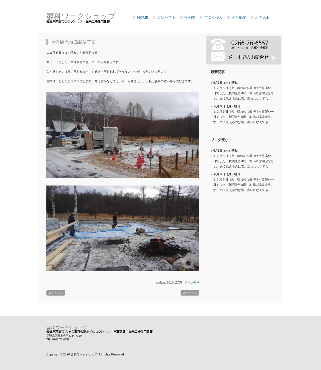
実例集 (190, 17)
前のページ (56, 292)
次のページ (190, 292)
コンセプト (166, 17)
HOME (142, 17)
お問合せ (262, 17)
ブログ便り (213, 17)
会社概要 (239, 17)
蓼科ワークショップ (66, 327)
